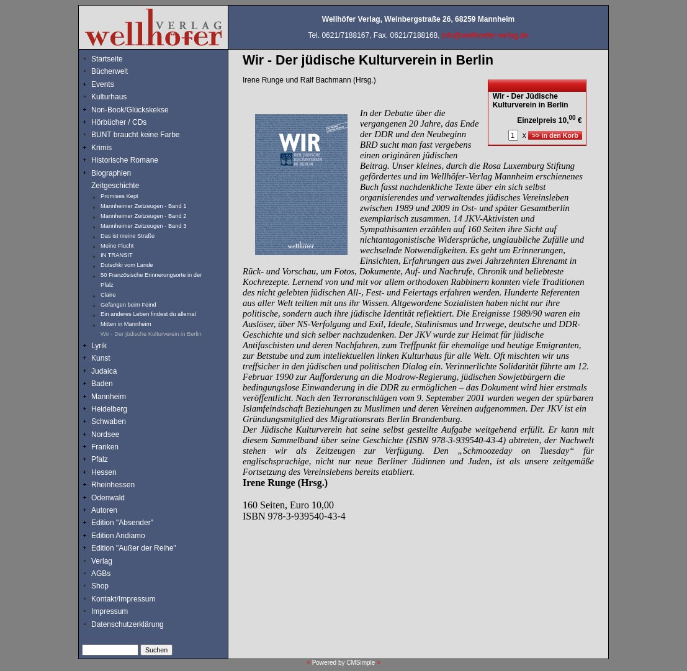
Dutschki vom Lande (127, 265)
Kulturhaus (118, 96)
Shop (100, 586)
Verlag (101, 561)
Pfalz (99, 459)
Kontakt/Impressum (123, 599)
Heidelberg (109, 409)
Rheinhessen (113, 484)
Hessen (104, 472)
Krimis (101, 147)
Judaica (104, 371)
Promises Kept (119, 196)
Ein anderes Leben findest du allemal (148, 314)
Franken (105, 447)
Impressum (109, 611)
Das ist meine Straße (128, 236)
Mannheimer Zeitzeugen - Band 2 (143, 216)
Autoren (104, 510)
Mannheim (108, 396)
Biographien (111, 173)
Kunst (100, 358)
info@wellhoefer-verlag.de (485, 35)
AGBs (100, 573)
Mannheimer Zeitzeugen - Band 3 (143, 226)
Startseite (107, 59)
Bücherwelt (109, 71)
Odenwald (108, 497)
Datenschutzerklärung (127, 624)
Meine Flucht (117, 246)
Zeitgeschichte (115, 185)
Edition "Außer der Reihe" (133, 548)
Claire (108, 295)
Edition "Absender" (122, 522)
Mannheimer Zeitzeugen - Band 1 (143, 206)
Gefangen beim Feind (128, 305)
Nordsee (105, 434)
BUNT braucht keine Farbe (135, 134)
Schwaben (108, 421)
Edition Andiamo (118, 535)
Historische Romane (124, 160)
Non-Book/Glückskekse (131, 110)
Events (116, 84)
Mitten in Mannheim (126, 324)
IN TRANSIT (117, 255)
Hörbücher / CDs (118, 122)
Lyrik (99, 345)
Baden (102, 383)
